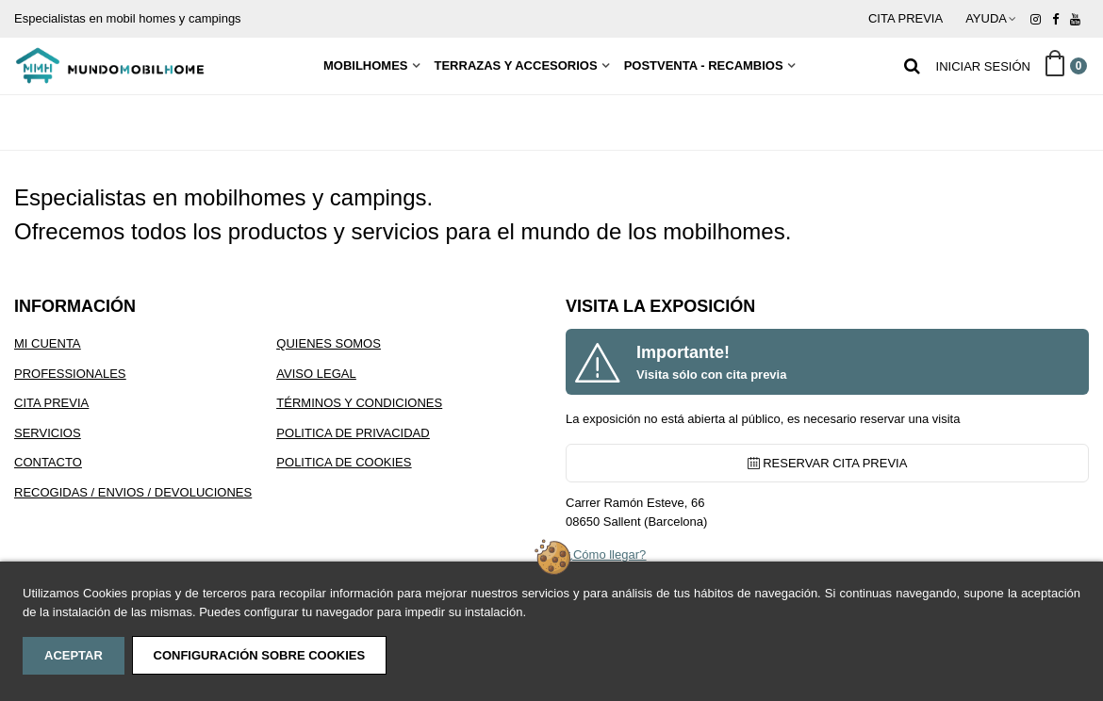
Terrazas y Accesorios (516, 65)
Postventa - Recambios (703, 65)
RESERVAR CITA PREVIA (828, 463)
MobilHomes (365, 65)
